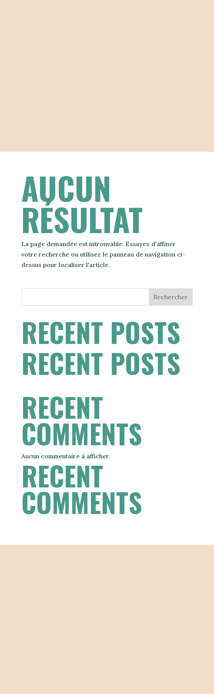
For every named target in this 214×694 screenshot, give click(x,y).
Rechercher (171, 297)
